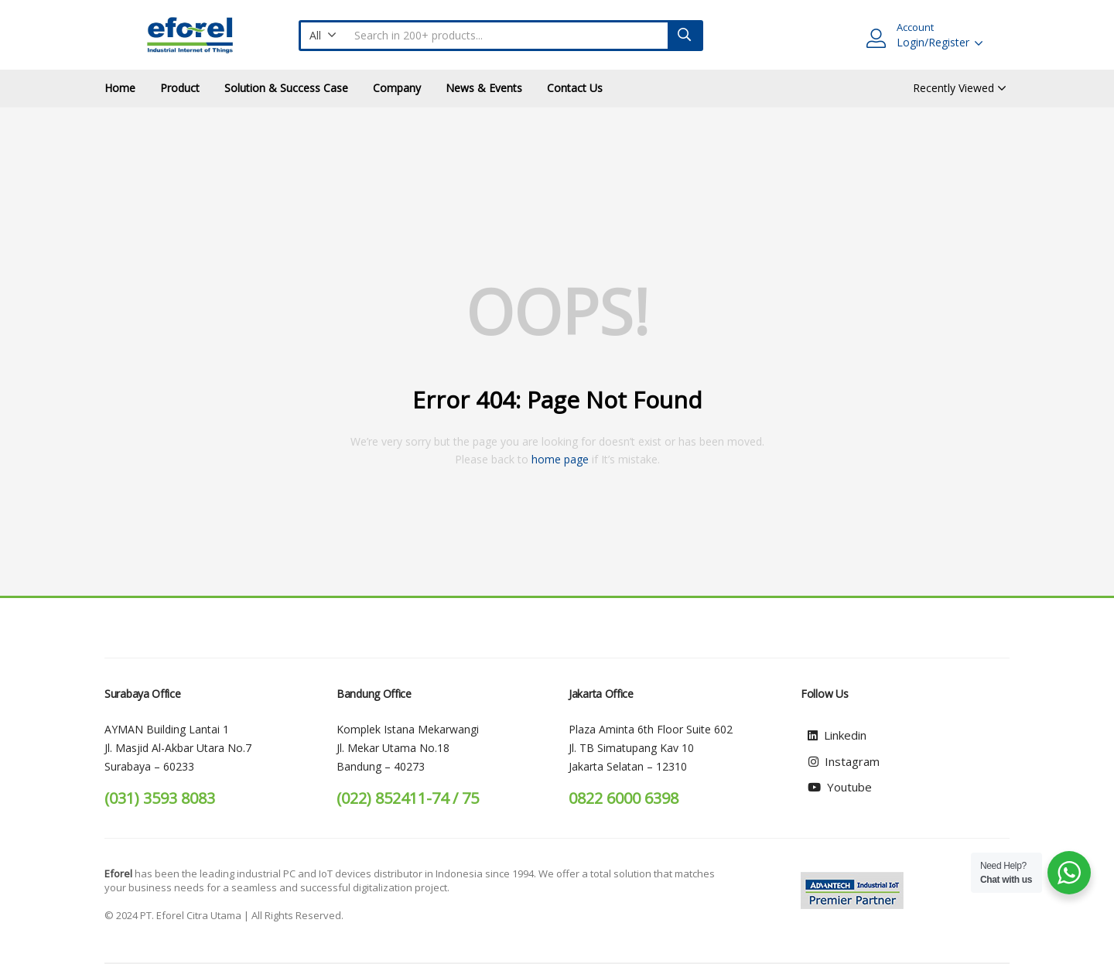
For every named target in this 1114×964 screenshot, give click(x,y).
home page (560, 459)
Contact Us (575, 87)
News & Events (484, 87)
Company (397, 87)
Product (180, 87)
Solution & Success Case (286, 87)
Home (119, 87)
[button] (323, 35)
